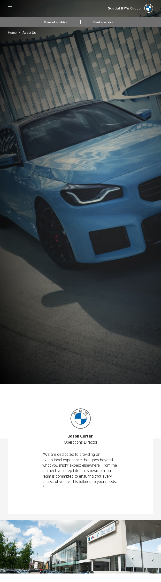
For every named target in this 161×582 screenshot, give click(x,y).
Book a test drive (55, 22)
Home (12, 32)
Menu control (10, 8)
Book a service (103, 22)
